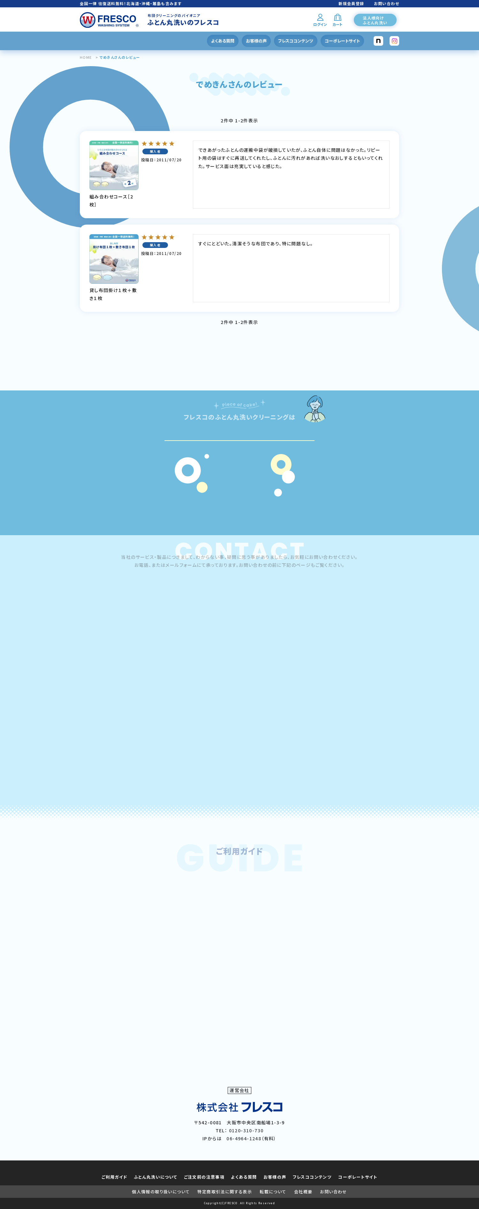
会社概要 (303, 1192)
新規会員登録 (351, 3)
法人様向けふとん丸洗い (375, 20)
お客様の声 (256, 41)
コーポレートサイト (342, 41)
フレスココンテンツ (295, 41)
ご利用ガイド (114, 1177)
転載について (273, 1192)
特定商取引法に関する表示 (224, 1192)
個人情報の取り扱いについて (161, 1192)
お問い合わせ (386, 3)
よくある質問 (222, 41)
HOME (86, 57)
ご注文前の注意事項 (204, 1177)
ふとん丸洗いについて (156, 1177)
